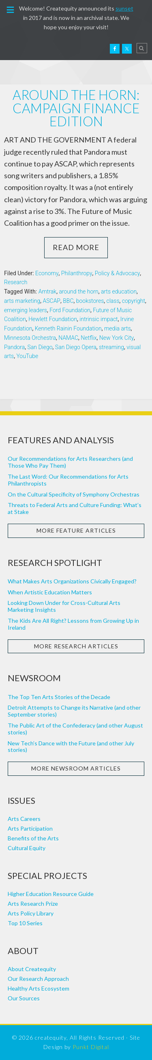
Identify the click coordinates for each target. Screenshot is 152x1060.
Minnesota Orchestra (30, 338)
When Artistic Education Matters (50, 592)
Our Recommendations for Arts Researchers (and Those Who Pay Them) (70, 462)
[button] (10, 9)
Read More (76, 247)
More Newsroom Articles (76, 768)
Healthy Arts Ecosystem (38, 988)
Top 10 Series (25, 923)
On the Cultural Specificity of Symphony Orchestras (73, 494)
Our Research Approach (38, 978)
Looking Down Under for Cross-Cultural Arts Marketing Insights (64, 606)
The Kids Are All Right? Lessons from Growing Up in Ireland (73, 624)
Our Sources (24, 998)
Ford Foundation (69, 310)
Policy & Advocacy (117, 273)
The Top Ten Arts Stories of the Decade (59, 696)
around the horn (78, 291)
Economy (47, 273)
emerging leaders (25, 310)
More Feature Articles (76, 530)
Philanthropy (76, 273)
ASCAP (52, 301)
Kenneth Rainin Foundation (68, 328)
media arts (117, 328)
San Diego (40, 347)
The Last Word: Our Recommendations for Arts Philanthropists (68, 480)
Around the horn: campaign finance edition (76, 108)
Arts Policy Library (31, 913)
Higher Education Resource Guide (51, 893)
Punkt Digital (91, 1046)
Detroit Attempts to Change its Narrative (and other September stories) (74, 711)
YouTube (27, 356)
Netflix (88, 338)
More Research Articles (76, 646)
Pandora (14, 347)
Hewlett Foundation (52, 319)
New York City (116, 338)
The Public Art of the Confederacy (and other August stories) (75, 729)
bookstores (90, 301)
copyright (133, 301)
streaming (111, 347)
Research (15, 282)
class (112, 301)
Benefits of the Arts (33, 838)
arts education (119, 291)
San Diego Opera (75, 347)
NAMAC (68, 338)
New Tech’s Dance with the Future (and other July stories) (71, 746)
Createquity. (23, 48)
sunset (124, 8)
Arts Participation (30, 828)
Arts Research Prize (33, 903)
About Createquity (32, 968)
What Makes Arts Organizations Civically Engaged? (72, 581)
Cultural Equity (26, 847)
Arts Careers (24, 818)
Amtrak (47, 291)
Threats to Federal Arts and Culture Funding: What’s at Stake (74, 508)
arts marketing (22, 301)
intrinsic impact (98, 319)
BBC (68, 301)
